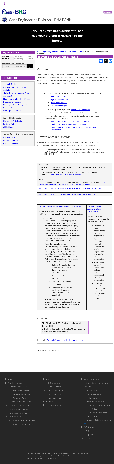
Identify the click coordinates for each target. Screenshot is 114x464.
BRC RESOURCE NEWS (99, 405)
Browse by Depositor (23, 394)
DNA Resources (15, 382)
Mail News (94, 409)
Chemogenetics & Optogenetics (16, 104)
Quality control (55, 397)
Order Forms (54, 386)
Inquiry (89, 434)
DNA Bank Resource (6, 58)
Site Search (30, 58)
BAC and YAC (8, 124)
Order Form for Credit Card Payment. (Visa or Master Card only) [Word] (67, 188)
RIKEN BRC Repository (18, 58)
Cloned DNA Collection (21, 401)
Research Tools (20, 398)
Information (54, 383)
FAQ (87, 431)
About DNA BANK (91, 379)
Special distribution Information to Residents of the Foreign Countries (72, 183)
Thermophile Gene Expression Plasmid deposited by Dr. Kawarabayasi (73, 128)
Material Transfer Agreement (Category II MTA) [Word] (97, 209)
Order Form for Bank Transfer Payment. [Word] (57, 194)
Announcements (93, 394)
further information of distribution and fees (65, 340)
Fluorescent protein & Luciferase (16, 99)
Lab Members (92, 390)
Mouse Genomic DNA (23, 424)
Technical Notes (53, 405)
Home (10, 379)
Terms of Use (54, 394)
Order (48, 379)
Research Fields (9, 107)
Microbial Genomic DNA (24, 420)
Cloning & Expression (12, 110)
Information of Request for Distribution (65, 174)
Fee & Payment (55, 390)
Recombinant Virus (19, 409)
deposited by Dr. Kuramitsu (69, 121)
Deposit (49, 401)
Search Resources (18, 386)
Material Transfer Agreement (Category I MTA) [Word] (60, 206)
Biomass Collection (19, 412)
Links (88, 438)
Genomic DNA (9, 137)
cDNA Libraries (9, 127)
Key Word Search (21, 390)
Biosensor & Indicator (12, 101)
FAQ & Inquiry (90, 427)
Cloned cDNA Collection (13, 121)
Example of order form (87, 194)
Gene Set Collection (11, 143)
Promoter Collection (11, 140)
